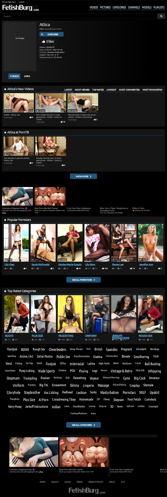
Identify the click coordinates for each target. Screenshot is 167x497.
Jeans (93, 413)
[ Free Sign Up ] (8, 1)
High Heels (104, 363)
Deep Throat (76, 348)
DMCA (112, 481)
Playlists (158, 7)
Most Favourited (152, 89)
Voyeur (94, 378)
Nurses (104, 370)
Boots (120, 406)
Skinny (74, 385)
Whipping (154, 371)
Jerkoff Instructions (36, 406)
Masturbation (109, 392)
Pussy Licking (26, 370)
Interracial (77, 364)
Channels (134, 7)
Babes (116, 363)
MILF (142, 392)
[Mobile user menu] (124, 7)
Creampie (153, 406)
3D (112, 406)
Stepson (119, 399)
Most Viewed (82, 89)
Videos (94, 7)
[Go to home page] (20, 8)
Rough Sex (39, 349)
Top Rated (98, 89)
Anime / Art (26, 356)
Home (42, 481)
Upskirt (154, 392)
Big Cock (139, 378)
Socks (93, 392)
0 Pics (27, 76)
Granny (92, 406)
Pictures (105, 7)
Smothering (141, 356)
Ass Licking (51, 392)
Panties (32, 384)
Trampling (30, 378)
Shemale (148, 385)
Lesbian (81, 392)
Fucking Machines (78, 413)
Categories (119, 7)
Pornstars (129, 392)
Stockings (57, 377)
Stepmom (13, 378)
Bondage (154, 348)
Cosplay (134, 385)
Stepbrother (32, 392)
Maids (39, 363)
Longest (111, 89)
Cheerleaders (57, 349)
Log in (21, 1)
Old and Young (119, 384)
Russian (45, 378)
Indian (56, 407)
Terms (79, 481)
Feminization (112, 356)
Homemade (86, 399)
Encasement (59, 385)
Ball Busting (152, 364)
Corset (138, 363)
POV (72, 370)
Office (63, 363)
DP (98, 399)
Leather (141, 406)
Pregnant (126, 349)
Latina (91, 363)
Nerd (9, 363)
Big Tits (43, 385)
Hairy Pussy (14, 406)
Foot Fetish (134, 399)
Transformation (82, 356)
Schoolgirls (141, 348)
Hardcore (126, 363)
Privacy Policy (96, 481)
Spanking (12, 356)
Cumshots (150, 399)
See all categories (82, 424)
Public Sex (63, 357)
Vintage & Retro (121, 371)
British (98, 349)
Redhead (67, 392)
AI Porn (43, 399)
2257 (123, 481)
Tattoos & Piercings (111, 377)
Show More (82, 176)
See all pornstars (82, 279)
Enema (97, 356)
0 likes (50, 41)
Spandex (111, 349)
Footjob (51, 364)
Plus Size (29, 400)
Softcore (130, 406)
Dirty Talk (140, 370)
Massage (103, 385)
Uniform (18, 385)
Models (146, 7)
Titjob (156, 356)
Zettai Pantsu (45, 356)
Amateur (154, 378)
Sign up (54, 481)
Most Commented (129, 89)
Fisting (18, 363)
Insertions (10, 370)
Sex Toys (29, 363)
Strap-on (102, 406)
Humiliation (79, 406)
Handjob (12, 349)
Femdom (62, 370)
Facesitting (79, 378)
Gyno (126, 378)
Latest (68, 89)
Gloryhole (13, 392)
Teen (88, 348)
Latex (66, 406)
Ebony (107, 399)
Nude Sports (46, 371)
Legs (94, 370)
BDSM (25, 349)
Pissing (83, 371)
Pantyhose (14, 399)
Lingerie (88, 385)
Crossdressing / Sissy (64, 399)
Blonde (126, 356)
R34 (67, 377)
